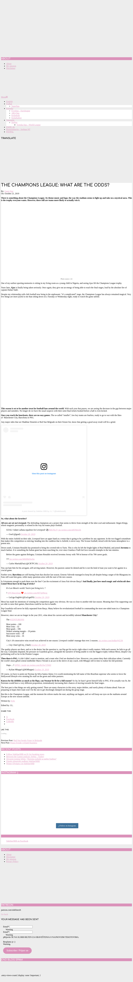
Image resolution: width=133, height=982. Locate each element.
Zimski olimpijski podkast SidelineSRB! (23, 761)
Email (6, 927)
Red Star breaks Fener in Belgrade (28, 740)
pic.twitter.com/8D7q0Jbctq (35, 593)
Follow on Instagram (67, 826)
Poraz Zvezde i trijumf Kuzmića (23, 743)
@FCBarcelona (14, 593)
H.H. (13, 701)
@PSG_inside (20, 665)
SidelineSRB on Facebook (19, 836)
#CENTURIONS (17, 619)
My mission (11, 859)
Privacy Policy (12, 861)
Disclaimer (10, 857)
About (8, 854)
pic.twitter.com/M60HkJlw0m (22, 559)
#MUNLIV (53, 530)
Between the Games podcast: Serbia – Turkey (25, 757)
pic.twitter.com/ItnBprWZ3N (111, 640)
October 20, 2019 (28, 534)
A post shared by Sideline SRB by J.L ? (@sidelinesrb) (44, 511)
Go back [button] (4, 914)
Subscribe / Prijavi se (17, 950)
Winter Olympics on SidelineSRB (20, 763)
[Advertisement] (66, 161)
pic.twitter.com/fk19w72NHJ (39, 665)
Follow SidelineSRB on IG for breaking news (25, 754)
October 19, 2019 (41, 669)
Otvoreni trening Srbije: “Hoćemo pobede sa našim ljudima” (31, 759)
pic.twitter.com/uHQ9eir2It (69, 530)
